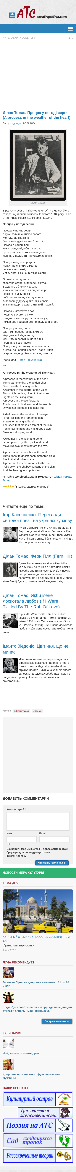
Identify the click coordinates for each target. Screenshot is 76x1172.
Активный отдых (15, 936)
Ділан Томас (22, 711)
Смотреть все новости (57, 1021)
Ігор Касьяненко (30, 359)
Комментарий (16, 809)
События (28, 37)
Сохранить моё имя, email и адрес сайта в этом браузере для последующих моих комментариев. (37, 852)
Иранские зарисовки (18, 945)
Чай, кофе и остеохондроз (21, 1053)
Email (42, 833)
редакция (16, 123)
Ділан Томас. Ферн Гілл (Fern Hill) (37, 556)
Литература (11, 37)
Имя (9, 833)
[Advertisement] (38, 74)
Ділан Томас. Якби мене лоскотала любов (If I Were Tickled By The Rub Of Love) (31, 601)
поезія (38, 711)
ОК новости (38, 936)
